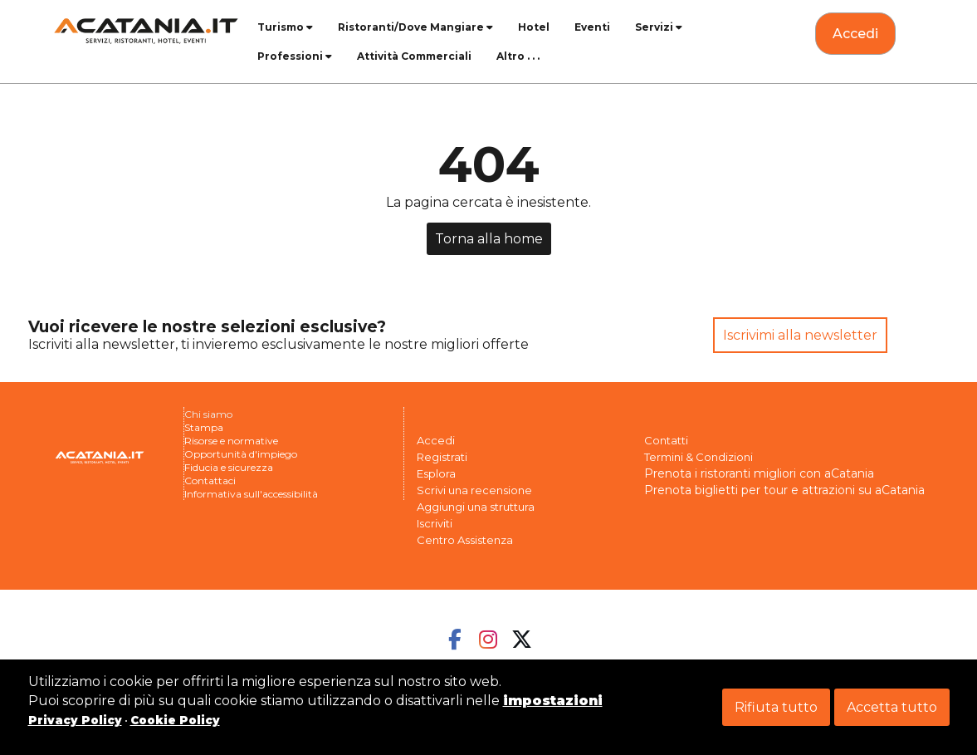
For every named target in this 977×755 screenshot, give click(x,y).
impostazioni (553, 700)
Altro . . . (518, 56)
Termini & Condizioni (698, 456)
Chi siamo (208, 414)
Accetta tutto (892, 707)
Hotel (534, 27)
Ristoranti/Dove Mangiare (415, 27)
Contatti (666, 440)
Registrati (442, 456)
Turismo (285, 27)
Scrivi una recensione (474, 490)
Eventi (592, 27)
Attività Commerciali (414, 56)
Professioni (294, 56)
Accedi (436, 440)
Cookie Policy (175, 720)
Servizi (658, 27)
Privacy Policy (75, 720)
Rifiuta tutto (776, 707)
